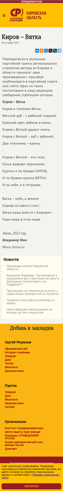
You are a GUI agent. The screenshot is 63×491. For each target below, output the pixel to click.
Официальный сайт (16, 348)
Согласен (31, 486)
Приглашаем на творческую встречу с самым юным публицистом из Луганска (31, 292)
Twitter (9, 363)
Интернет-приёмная (17, 352)
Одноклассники (14, 370)
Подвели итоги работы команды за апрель (29, 302)
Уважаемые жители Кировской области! (25, 267)
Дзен (8, 359)
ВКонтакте (11, 367)
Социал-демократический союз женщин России (24, 443)
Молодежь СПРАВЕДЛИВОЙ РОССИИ (22, 437)
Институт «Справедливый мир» (24, 428)
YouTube (10, 406)
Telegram (10, 356)
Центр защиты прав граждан (22, 431)
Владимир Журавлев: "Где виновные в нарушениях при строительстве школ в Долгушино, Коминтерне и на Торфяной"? (31, 280)
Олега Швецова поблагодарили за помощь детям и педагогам (27, 311)
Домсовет (11, 448)
